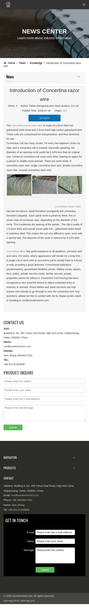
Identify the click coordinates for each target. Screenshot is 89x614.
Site (65, 110)
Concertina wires (16, 251)
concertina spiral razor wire (27, 125)
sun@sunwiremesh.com (17, 346)
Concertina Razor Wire (68, 206)
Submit (13, 427)
